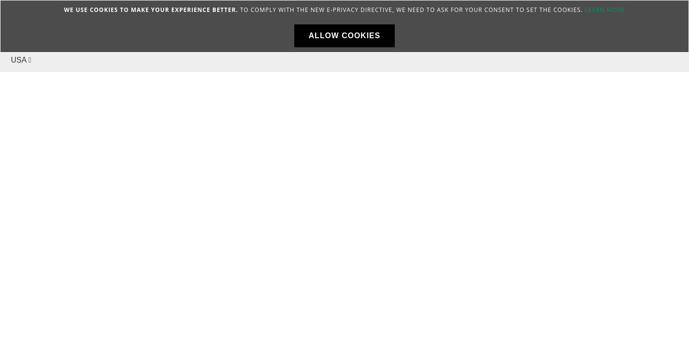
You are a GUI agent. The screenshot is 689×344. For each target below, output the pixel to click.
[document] (344, 26)
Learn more (605, 10)
